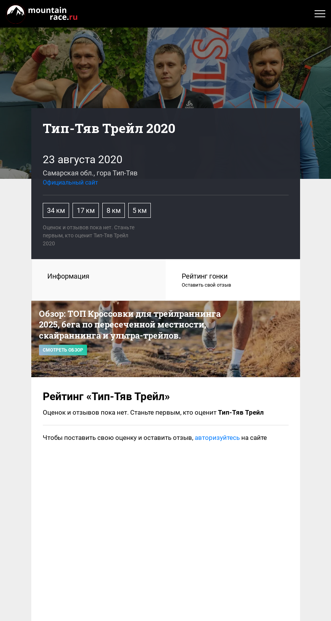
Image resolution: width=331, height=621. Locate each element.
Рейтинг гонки (233, 280)
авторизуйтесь (217, 437)
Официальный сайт (70, 182)
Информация (68, 276)
